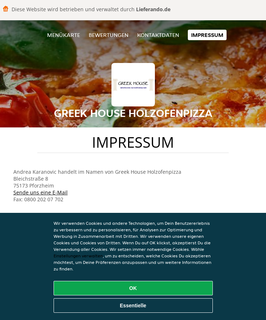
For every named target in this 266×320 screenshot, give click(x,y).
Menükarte (63, 35)
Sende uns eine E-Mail (40, 192)
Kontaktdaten (158, 35)
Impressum (207, 35)
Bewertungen (108, 35)
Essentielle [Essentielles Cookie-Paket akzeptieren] (133, 305)
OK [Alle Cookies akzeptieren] (133, 288)
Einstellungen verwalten (78, 255)
